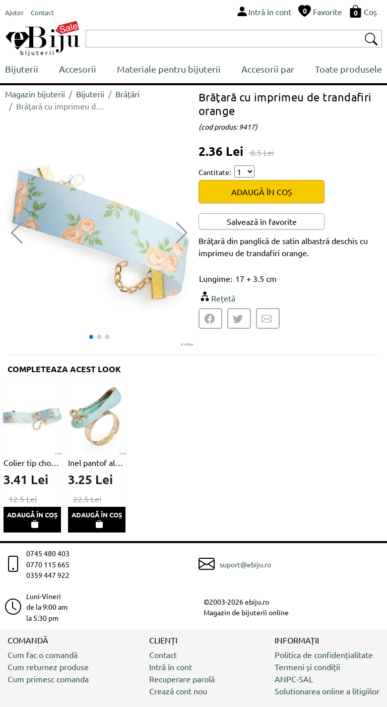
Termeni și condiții (307, 667)
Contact (163, 655)
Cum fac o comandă (43, 655)
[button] (181, 233)
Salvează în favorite (262, 221)
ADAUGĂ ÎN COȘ (261, 192)
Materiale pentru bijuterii (169, 69)
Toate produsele (348, 69)
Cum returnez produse (48, 667)
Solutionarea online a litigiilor (327, 691)
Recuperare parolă (182, 679)
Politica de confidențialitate (324, 655)
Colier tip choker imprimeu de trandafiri (32, 462)
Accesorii (77, 69)
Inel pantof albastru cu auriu (96, 462)
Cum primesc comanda (48, 679)
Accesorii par (267, 69)
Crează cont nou (178, 691)
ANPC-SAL (294, 679)
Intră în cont (170, 667)
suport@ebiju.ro (245, 564)
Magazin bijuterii (35, 94)
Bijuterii (21, 69)
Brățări (127, 94)
